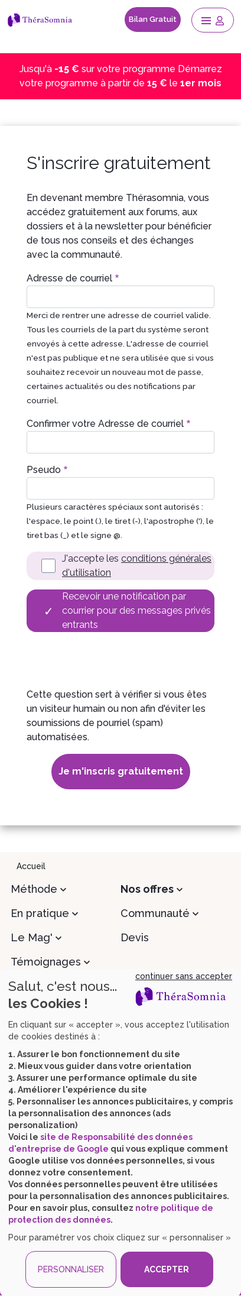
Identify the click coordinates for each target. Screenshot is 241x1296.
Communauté (155, 913)
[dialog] (120, 1132)
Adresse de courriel (69, 278)
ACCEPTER (166, 1269)
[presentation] (116, 664)
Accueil (31, 866)
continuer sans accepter (183, 976)
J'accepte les (136, 565)
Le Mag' (32, 937)
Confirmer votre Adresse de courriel (105, 423)
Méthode (34, 889)
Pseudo (44, 469)
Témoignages (46, 961)
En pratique (40, 913)
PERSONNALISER (71, 1269)
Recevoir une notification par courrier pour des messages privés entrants (136, 610)
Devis (134, 937)
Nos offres (147, 889)
